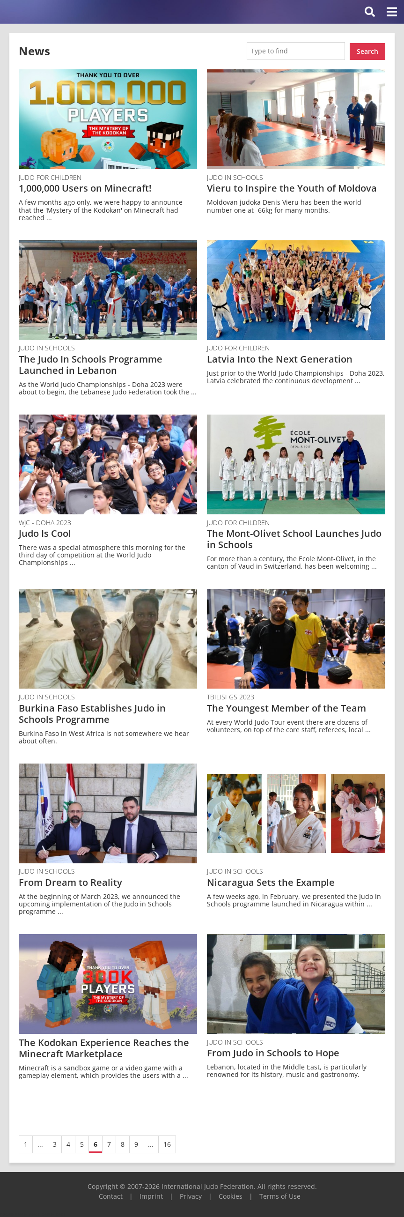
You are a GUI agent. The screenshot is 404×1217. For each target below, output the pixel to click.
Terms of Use (280, 1195)
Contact (111, 1195)
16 (167, 1143)
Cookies (230, 1195)
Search (367, 50)
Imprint (151, 1195)
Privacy (191, 1195)
